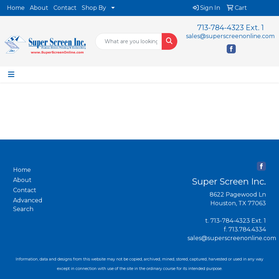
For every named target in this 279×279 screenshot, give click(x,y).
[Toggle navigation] (11, 74)
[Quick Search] (128, 41)
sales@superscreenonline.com (230, 36)
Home (16, 7)
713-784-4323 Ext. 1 (230, 27)
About (39, 7)
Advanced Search (28, 205)
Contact (65, 7)
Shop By (94, 7)
